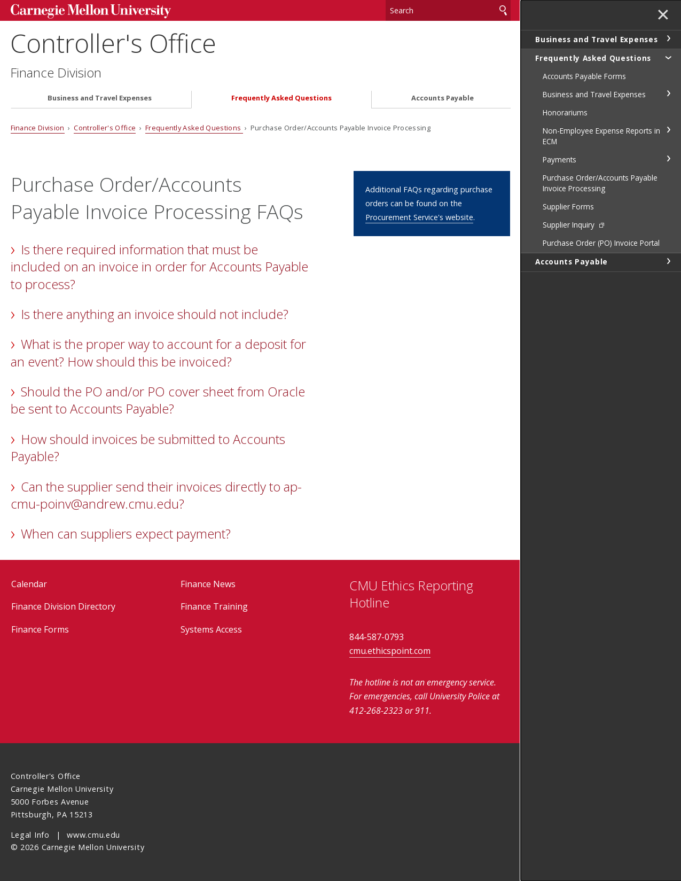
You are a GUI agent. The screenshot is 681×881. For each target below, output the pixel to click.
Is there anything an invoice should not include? (154, 314)
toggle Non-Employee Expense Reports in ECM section (668, 130)
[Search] (448, 10)
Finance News (208, 584)
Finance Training (214, 606)
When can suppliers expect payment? (126, 533)
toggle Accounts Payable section (668, 261)
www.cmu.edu (93, 835)
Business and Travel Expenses (100, 98)
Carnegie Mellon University (91, 11)
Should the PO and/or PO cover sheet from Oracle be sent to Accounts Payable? (158, 400)
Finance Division (56, 72)
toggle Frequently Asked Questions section (668, 57)
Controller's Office (114, 43)
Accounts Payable (442, 98)
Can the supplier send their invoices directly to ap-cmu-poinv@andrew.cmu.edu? (156, 495)
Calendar (29, 584)
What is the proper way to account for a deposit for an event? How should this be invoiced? (158, 352)
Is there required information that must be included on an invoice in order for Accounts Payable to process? (159, 266)
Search (503, 10)
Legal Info (30, 835)
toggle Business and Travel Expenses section (668, 38)
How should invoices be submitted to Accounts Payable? (148, 447)
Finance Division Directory (63, 606)
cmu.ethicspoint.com (389, 651)
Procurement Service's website (419, 217)
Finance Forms (40, 629)
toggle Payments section (668, 159)
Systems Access (211, 629)
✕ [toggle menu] (663, 15)
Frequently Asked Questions (281, 98)
